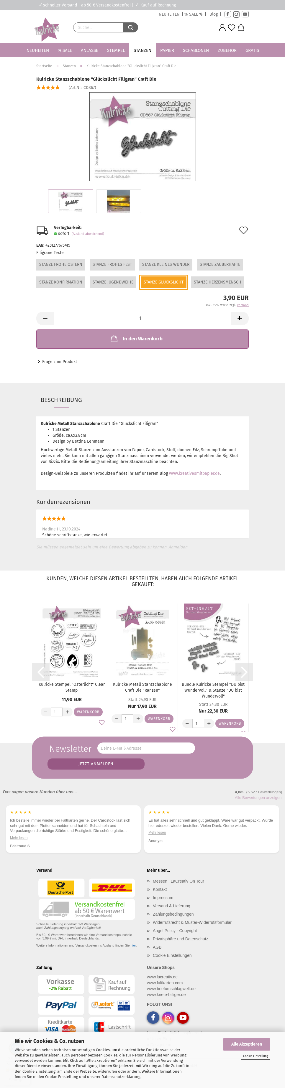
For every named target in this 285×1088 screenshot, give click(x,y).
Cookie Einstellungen (172, 955)
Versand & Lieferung (171, 906)
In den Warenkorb (136, 338)
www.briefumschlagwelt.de (171, 988)
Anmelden (177, 547)
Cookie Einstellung (255, 1056)
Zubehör (227, 50)
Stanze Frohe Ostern (60, 264)
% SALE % (193, 14)
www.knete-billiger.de (166, 994)
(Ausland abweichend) (88, 234)
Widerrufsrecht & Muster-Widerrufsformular (192, 922)
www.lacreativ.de (162, 977)
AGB (157, 947)
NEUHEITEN (169, 14)
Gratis (252, 50)
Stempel (116, 50)
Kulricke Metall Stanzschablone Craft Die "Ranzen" (142, 687)
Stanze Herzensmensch (217, 282)
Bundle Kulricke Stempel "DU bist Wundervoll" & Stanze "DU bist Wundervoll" (213, 690)
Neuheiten (38, 50)
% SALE (65, 50)
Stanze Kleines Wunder (165, 264)
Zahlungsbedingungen (173, 914)
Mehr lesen (157, 837)
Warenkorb (88, 712)
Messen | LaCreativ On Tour (178, 881)
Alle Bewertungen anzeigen (258, 797)
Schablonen (196, 50)
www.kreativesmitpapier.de (194, 473)
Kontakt (160, 889)
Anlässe (89, 50)
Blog (213, 14)
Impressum (163, 897)
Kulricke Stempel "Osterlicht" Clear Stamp (72, 687)
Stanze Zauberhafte (220, 264)
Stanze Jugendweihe (113, 282)
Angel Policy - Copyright (175, 930)
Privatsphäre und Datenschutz (180, 939)
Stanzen (142, 50)
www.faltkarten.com (165, 982)
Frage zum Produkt (59, 361)
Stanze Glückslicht (164, 282)
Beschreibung (61, 399)
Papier (167, 50)
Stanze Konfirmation (60, 282)
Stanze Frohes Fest (112, 264)
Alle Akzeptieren (246, 1044)
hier (133, 945)
